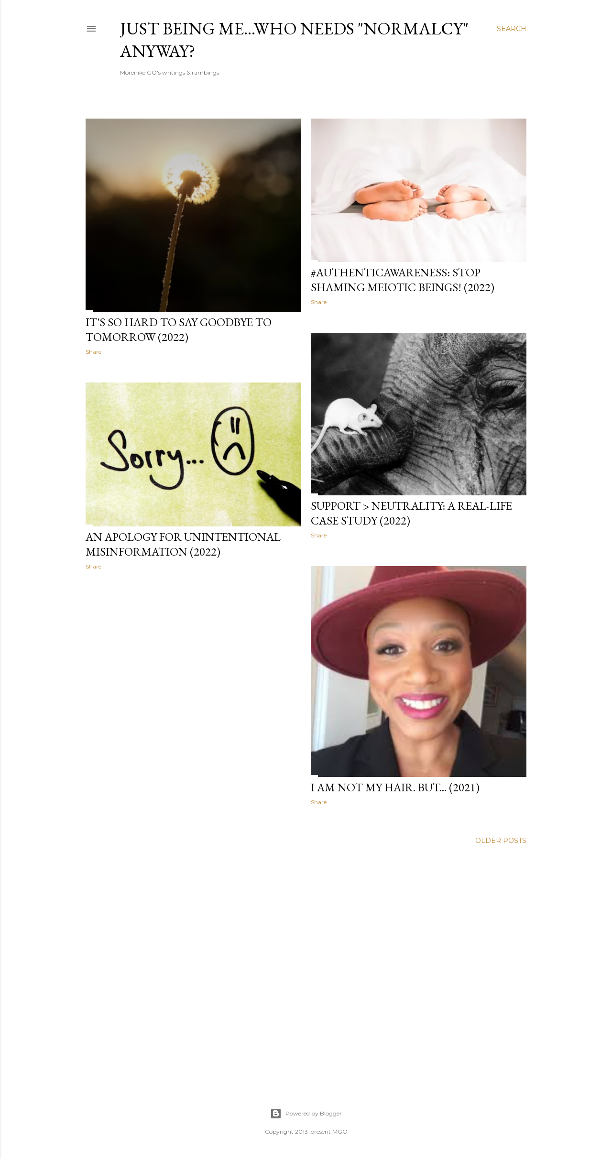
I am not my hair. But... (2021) (395, 787)
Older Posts (500, 840)
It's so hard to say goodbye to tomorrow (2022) (179, 329)
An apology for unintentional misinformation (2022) (183, 544)
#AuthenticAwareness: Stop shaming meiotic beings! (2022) (402, 280)
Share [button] (93, 351)
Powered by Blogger (306, 1113)
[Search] (511, 28)
